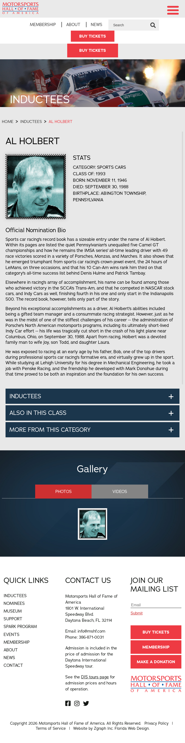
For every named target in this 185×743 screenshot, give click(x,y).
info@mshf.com (91, 631)
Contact (13, 665)
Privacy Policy (157, 723)
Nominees (14, 603)
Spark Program (20, 626)
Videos (119, 491)
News (96, 24)
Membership (43, 24)
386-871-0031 (91, 637)
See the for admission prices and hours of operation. (91, 682)
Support (13, 618)
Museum (13, 611)
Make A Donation (156, 661)
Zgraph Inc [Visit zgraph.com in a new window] (103, 728)
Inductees (31, 121)
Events (12, 634)
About (73, 24)
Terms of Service (51, 728)
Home (7, 121)
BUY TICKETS (92, 36)
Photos (63, 491)
